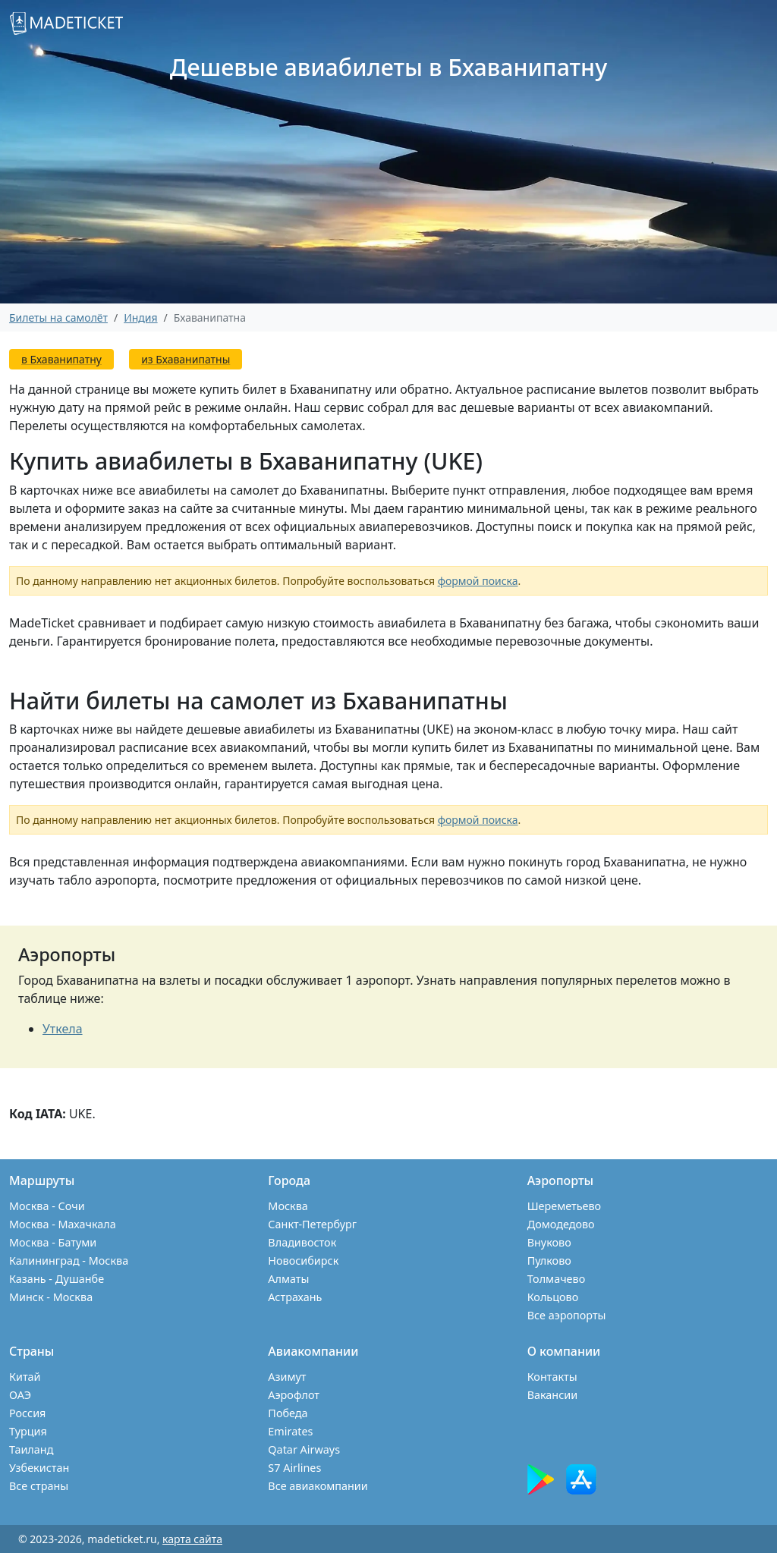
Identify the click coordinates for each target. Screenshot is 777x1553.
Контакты (552, 1376)
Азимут (287, 1376)
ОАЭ (20, 1395)
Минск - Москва (51, 1297)
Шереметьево (564, 1206)
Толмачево (556, 1279)
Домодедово (561, 1224)
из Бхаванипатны (185, 359)
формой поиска (478, 581)
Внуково (549, 1242)
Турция (28, 1431)
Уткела (62, 1028)
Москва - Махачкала (62, 1224)
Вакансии (552, 1395)
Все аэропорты (566, 1315)
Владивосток (302, 1242)
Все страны (38, 1486)
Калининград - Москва (68, 1260)
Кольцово (553, 1297)
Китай (25, 1376)
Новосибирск (303, 1260)
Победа (287, 1413)
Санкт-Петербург (312, 1224)
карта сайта (192, 1539)
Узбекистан (39, 1467)
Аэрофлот (293, 1395)
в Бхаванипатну (61, 359)
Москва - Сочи (47, 1206)
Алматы (288, 1279)
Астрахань (295, 1297)
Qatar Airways (304, 1449)
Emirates (290, 1431)
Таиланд (31, 1449)
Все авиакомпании (317, 1486)
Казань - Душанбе (56, 1279)
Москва (287, 1206)
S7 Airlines (294, 1467)
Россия (27, 1413)
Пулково (549, 1260)
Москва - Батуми (52, 1242)
